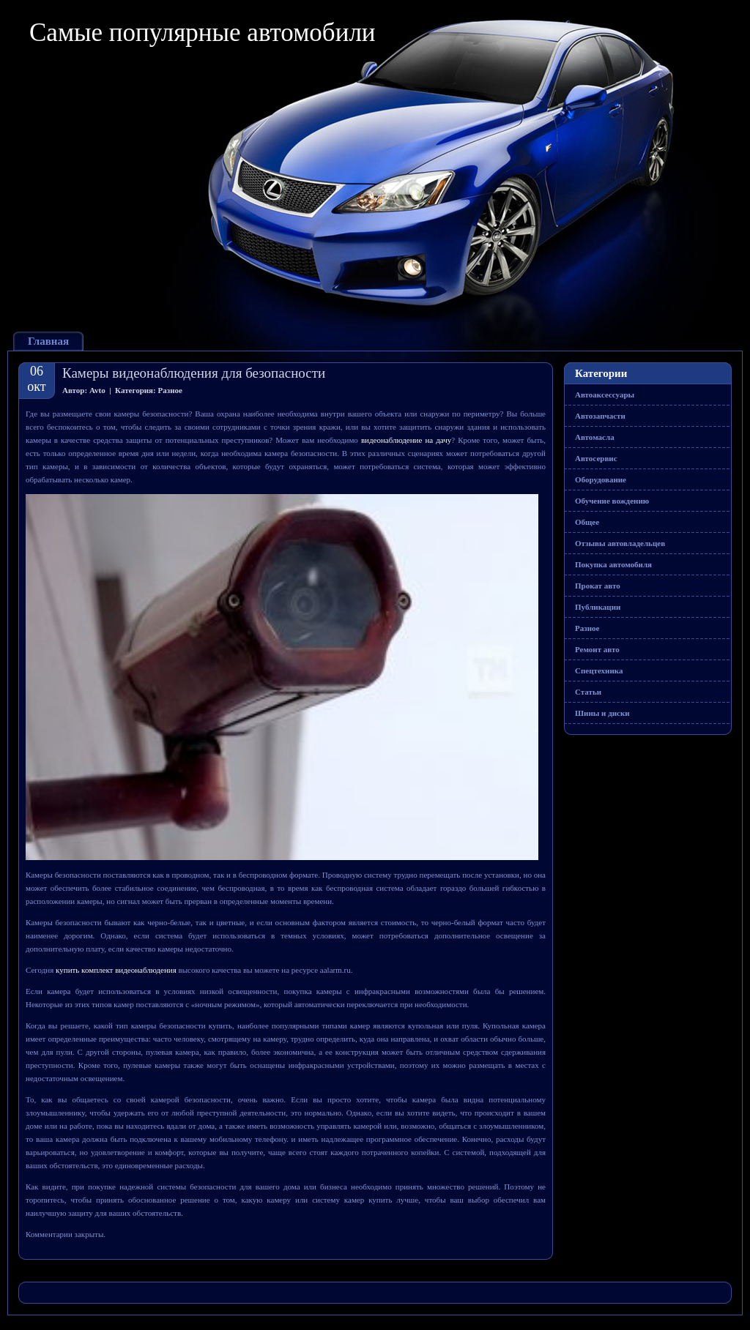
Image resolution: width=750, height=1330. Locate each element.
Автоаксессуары (604, 394)
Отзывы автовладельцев (620, 543)
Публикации (597, 606)
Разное (170, 390)
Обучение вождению (612, 500)
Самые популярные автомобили (202, 32)
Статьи (588, 691)
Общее (587, 522)
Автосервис (596, 458)
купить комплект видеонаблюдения (116, 969)
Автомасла (595, 437)
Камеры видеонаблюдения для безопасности (193, 373)
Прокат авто (597, 585)
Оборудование (600, 479)
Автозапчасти (600, 415)
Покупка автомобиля (613, 564)
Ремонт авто (597, 649)
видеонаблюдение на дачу (406, 440)
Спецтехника (599, 670)
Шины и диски (602, 713)
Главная (48, 341)
